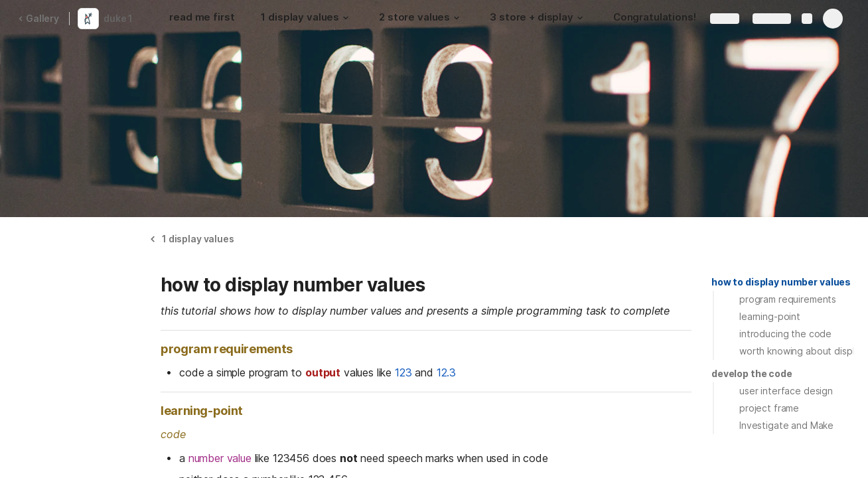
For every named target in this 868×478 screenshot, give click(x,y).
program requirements (787, 299)
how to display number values (781, 281)
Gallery (38, 18)
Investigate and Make (786, 425)
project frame (769, 408)
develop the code (751, 373)
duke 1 (118, 18)
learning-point (769, 316)
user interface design (786, 390)
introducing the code (785, 333)
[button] (345, 18)
